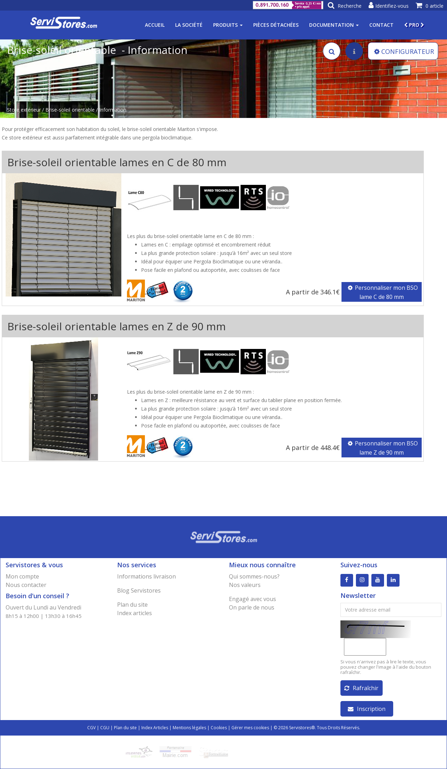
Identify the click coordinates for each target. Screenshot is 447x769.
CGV (91, 728)
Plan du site (132, 604)
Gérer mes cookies (250, 728)
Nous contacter (26, 585)
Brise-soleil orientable (70, 109)
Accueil (155, 24)
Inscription (366, 709)
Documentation (334, 24)
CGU (104, 728)
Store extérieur (24, 109)
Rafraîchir (361, 688)
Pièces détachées (276, 24)
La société (189, 24)
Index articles (134, 613)
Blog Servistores (139, 590)
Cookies (219, 728)
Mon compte (22, 576)
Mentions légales (189, 728)
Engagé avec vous (252, 599)
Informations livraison (146, 576)
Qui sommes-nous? (254, 576)
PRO (414, 24)
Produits (228, 24)
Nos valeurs (245, 585)
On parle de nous (251, 607)
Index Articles (154, 728)
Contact (381, 24)
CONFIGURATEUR (404, 51)
